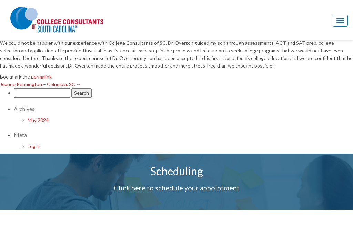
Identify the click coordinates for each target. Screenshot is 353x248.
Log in (34, 146)
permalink (41, 77)
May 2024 (38, 120)
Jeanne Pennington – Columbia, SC (40, 84)
